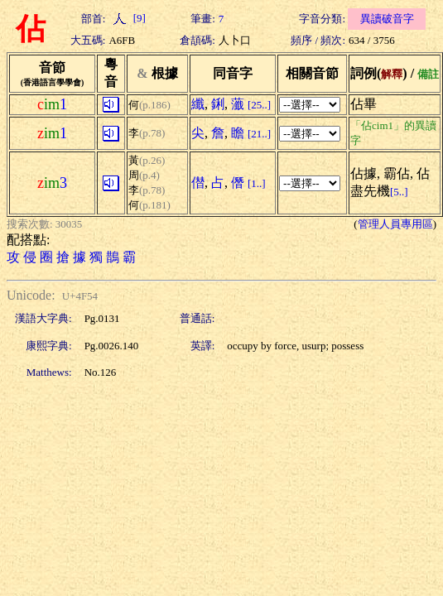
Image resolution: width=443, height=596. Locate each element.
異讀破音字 (387, 18)
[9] (126, 18)
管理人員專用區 (395, 224)
